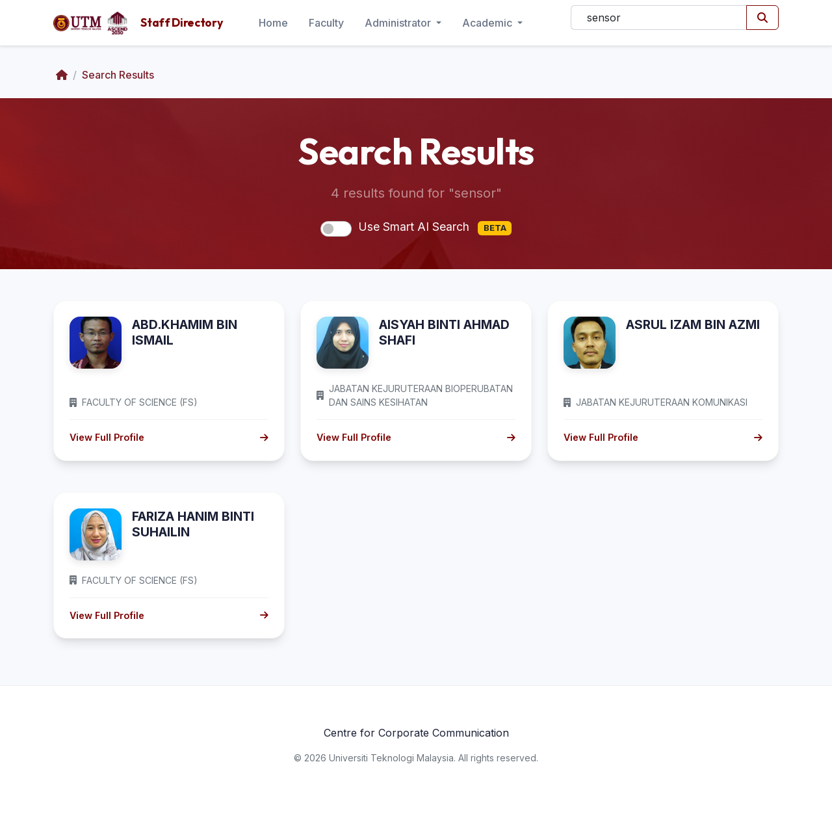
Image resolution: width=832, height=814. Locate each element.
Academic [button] (488, 22)
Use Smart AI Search (435, 227)
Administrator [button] (399, 22)
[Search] (659, 17)
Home (273, 22)
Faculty (326, 22)
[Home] (62, 74)
